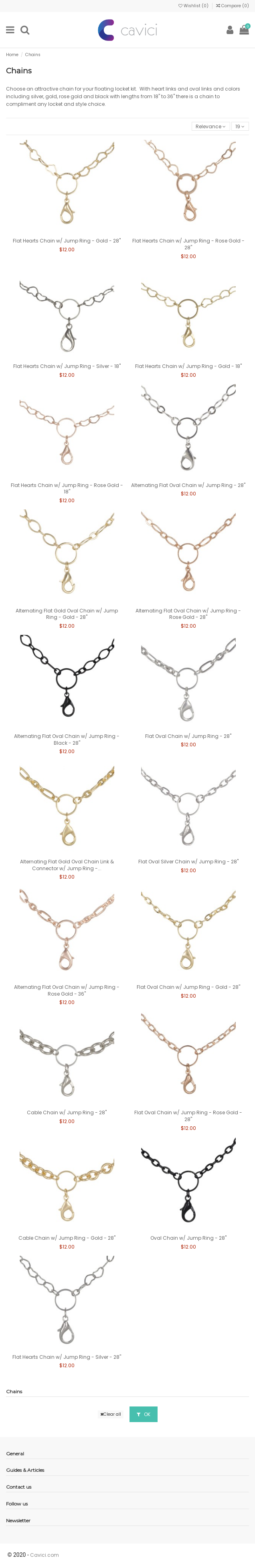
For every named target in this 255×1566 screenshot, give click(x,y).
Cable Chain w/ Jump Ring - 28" (67, 1112)
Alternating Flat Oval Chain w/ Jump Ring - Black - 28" (66, 739)
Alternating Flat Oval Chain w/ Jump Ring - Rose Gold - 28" (188, 614)
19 (240, 126)
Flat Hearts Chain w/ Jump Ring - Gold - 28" (67, 240)
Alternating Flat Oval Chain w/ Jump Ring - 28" (188, 485)
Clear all (110, 1414)
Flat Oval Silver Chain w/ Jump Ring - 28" (188, 861)
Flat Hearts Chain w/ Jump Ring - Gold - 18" (188, 366)
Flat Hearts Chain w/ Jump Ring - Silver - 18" (67, 366)
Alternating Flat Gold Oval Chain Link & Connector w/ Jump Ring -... (67, 865)
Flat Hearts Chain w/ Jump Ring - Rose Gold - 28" (188, 244)
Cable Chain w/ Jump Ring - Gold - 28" (66, 1238)
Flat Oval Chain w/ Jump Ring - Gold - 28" (188, 987)
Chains (14, 1391)
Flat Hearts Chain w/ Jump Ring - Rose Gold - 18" (67, 488)
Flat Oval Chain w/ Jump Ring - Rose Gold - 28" (188, 1116)
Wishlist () (194, 6)
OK (143, 1414)
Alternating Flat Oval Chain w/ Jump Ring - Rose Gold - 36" (66, 990)
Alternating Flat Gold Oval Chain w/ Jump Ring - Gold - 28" (67, 614)
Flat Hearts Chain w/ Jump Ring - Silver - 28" (66, 1357)
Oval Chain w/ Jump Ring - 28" (188, 1238)
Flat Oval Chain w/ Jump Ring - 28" (188, 736)
